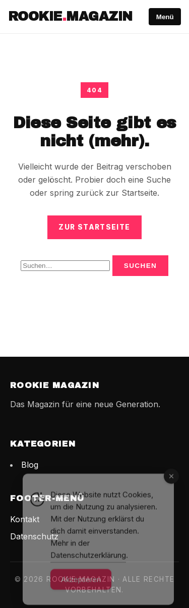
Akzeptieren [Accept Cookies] (81, 586)
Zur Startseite (94, 227)
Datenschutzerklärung (88, 562)
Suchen (140, 265)
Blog (29, 465)
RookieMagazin (70, 16)
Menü (165, 17)
